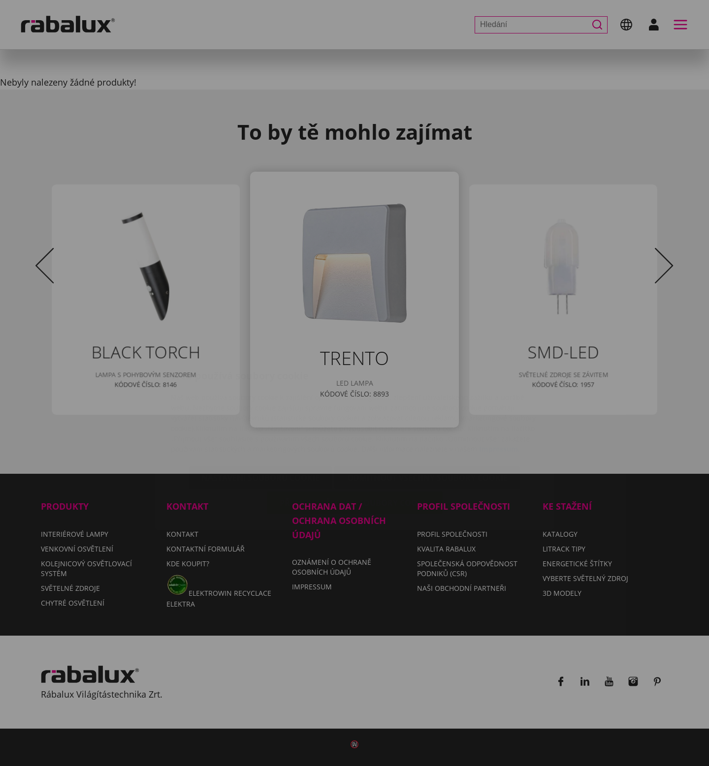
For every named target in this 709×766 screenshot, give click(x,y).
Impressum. (499, 392)
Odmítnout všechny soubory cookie (427, 420)
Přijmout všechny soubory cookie (355, 445)
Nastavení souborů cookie (260, 420)
